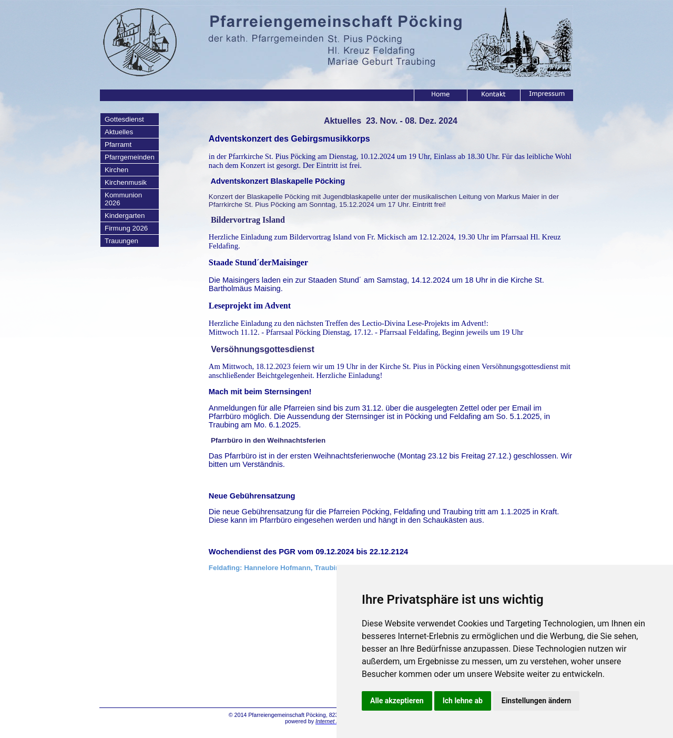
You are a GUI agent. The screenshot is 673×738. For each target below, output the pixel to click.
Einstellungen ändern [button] (537, 700)
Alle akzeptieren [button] (397, 700)
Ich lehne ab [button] (463, 700)
